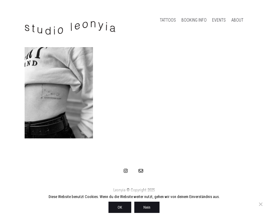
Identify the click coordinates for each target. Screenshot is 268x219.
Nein (146, 207)
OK (120, 207)
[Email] (141, 171)
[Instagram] (126, 171)
